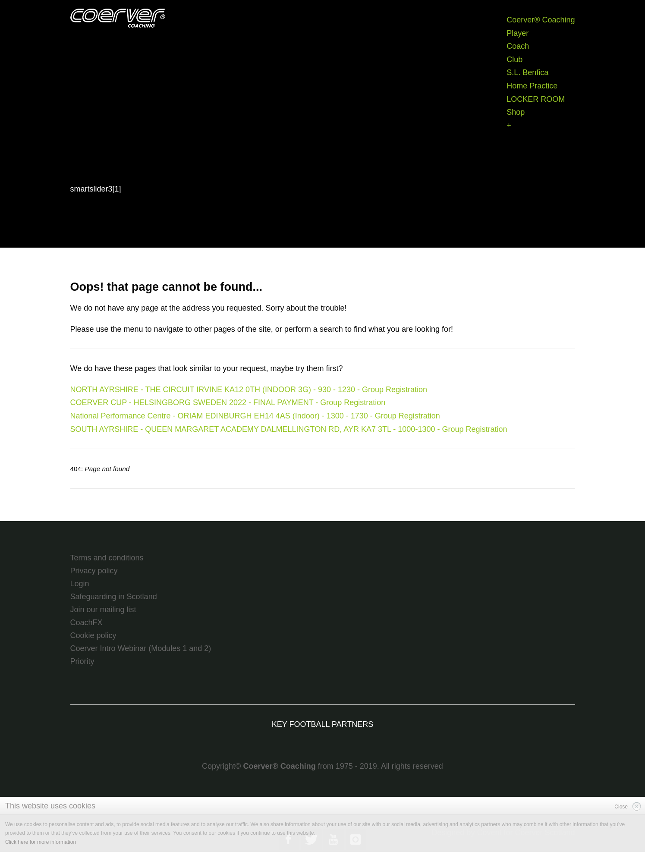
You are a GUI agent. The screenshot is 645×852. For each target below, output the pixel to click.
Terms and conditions (107, 557)
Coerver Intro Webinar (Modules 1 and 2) (140, 648)
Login (79, 583)
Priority (82, 661)
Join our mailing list (103, 609)
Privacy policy (94, 570)
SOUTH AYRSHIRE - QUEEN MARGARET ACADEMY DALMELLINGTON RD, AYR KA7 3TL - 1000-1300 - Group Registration (288, 429)
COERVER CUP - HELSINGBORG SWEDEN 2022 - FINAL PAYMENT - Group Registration (228, 402)
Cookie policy (93, 635)
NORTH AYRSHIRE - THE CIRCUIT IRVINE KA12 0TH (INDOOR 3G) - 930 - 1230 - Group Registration (249, 389)
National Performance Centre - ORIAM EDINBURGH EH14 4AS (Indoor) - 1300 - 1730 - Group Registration (255, 416)
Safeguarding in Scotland (113, 596)
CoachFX (86, 622)
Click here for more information (40, 842)
